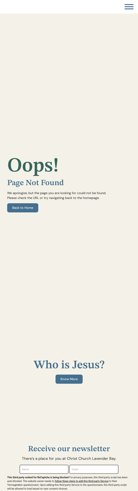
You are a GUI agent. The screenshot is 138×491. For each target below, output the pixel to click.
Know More (69, 379)
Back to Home (22, 208)
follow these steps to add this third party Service (82, 481)
